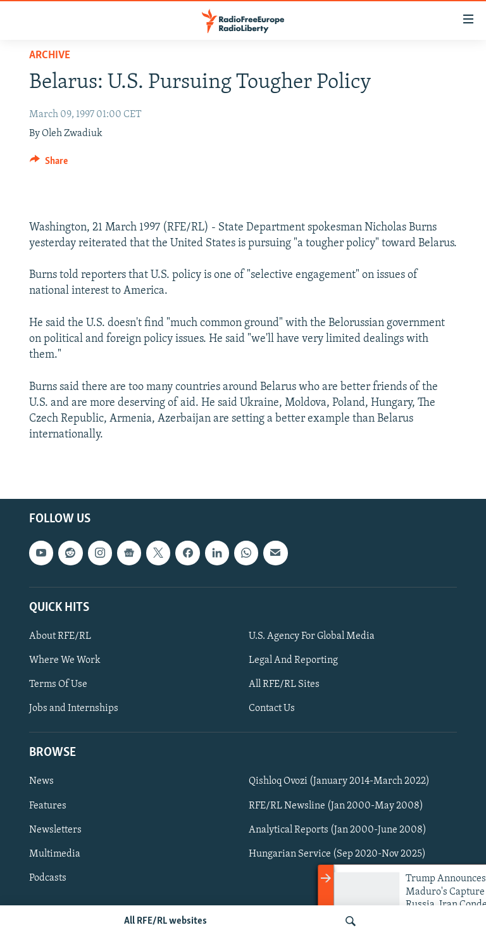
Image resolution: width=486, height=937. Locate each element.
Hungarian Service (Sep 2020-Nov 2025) (337, 854)
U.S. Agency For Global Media (312, 636)
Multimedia (54, 854)
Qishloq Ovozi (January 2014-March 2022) (339, 782)
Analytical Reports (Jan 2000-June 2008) (338, 830)
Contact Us (272, 708)
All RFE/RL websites (165, 921)
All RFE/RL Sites (284, 684)
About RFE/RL (60, 636)
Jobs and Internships (73, 708)
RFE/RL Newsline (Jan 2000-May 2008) (336, 806)
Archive (49, 55)
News (41, 782)
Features (47, 806)
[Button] (49, 164)
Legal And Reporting (293, 660)
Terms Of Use (58, 684)
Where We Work (65, 660)
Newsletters (55, 830)
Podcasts (47, 878)
